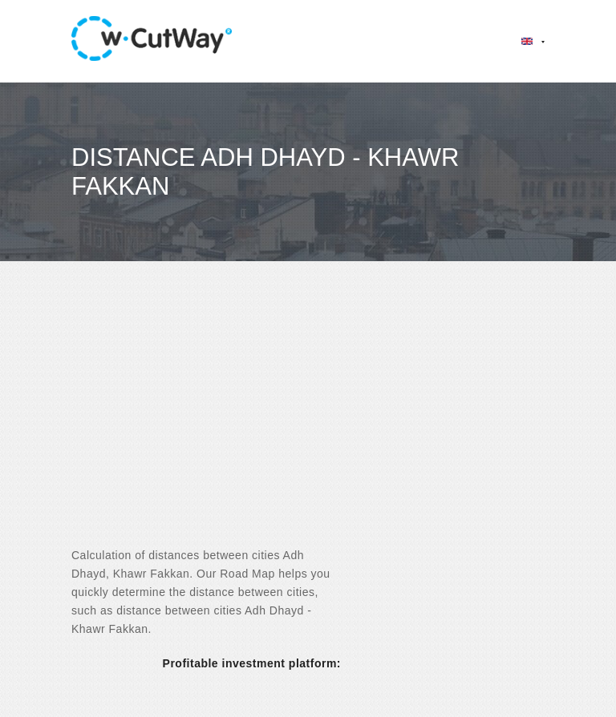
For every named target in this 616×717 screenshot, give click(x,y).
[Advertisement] (308, 418)
